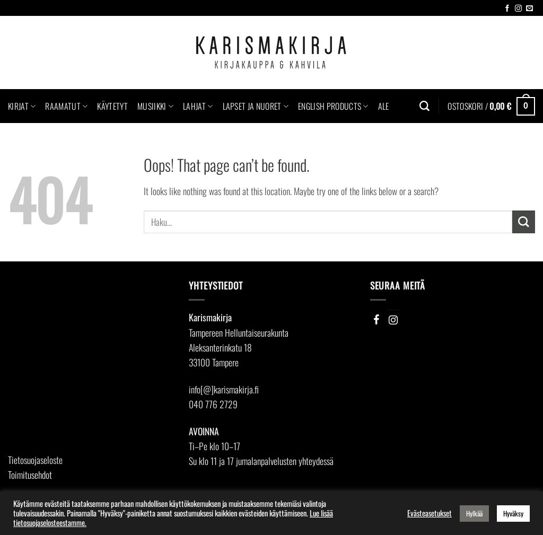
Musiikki (155, 106)
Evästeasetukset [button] (429, 513)
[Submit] (523, 222)
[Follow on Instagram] (518, 9)
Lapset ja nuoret (256, 106)
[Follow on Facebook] (507, 9)
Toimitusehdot (30, 474)
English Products (333, 106)
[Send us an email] (529, 9)
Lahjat (198, 106)
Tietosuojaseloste (35, 460)
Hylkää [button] (474, 513)
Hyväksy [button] (513, 513)
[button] (491, 106)
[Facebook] (376, 319)
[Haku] (424, 106)
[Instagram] (393, 319)
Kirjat (22, 106)
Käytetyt (112, 106)
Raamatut (66, 106)
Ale (383, 106)
